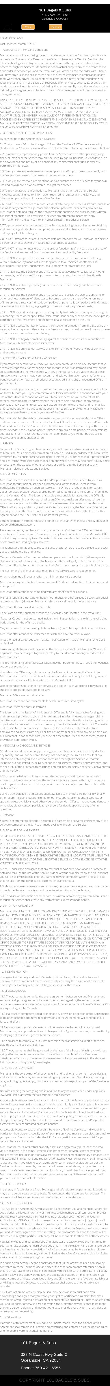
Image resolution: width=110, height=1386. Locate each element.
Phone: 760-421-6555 (41, 1368)
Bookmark (56, 27)
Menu (28, 27)
